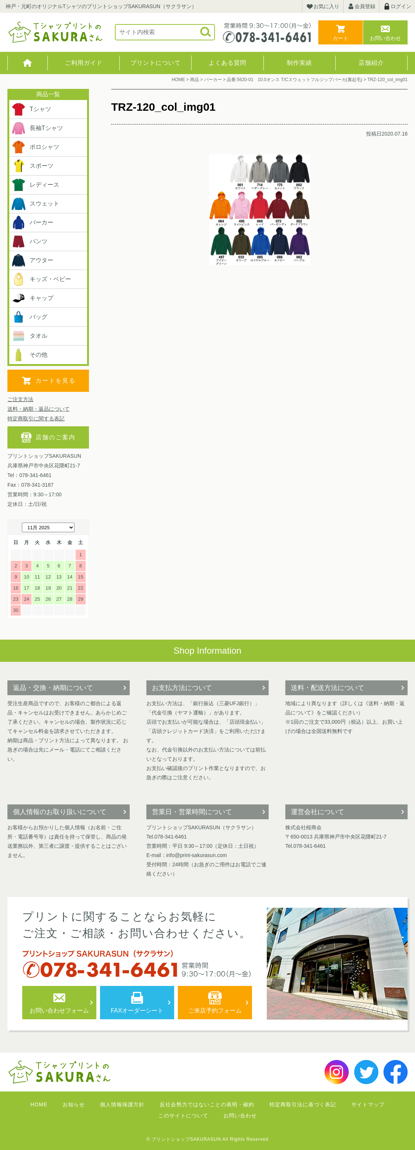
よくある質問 (227, 63)
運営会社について (317, 812)
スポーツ (32, 166)
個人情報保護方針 (122, 1104)
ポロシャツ (35, 147)
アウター (32, 260)
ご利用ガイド (84, 63)
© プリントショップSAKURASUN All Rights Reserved (208, 1139)
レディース (35, 184)
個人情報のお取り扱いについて (59, 812)
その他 (29, 354)
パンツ (29, 241)
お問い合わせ (385, 38)
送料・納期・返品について (38, 409)
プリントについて (155, 63)
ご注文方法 (20, 399)
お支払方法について (182, 687)
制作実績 (299, 63)
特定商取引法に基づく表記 (302, 1104)
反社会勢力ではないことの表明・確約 (207, 1104)
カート (340, 38)
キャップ (32, 298)
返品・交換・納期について (53, 687)
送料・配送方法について (327, 687)
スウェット (35, 203)
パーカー (32, 222)
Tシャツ (31, 109)
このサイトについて (183, 1116)
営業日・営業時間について (192, 812)
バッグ (29, 317)
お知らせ (74, 1104)
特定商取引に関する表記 (35, 418)
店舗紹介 (371, 63)
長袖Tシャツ (37, 128)
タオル (29, 336)
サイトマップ (368, 1104)
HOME (27, 63)
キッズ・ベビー (41, 279)
